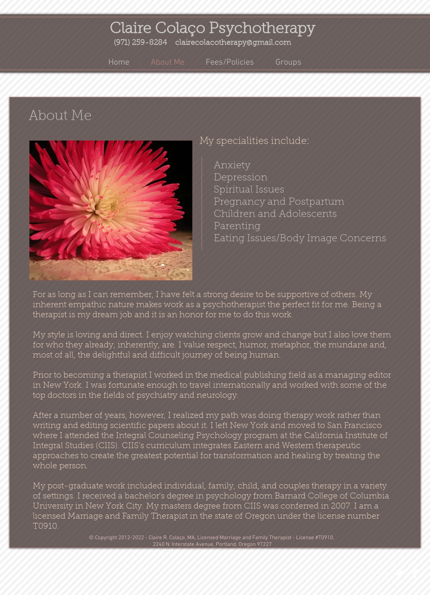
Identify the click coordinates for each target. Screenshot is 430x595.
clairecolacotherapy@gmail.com (233, 43)
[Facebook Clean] (415, 573)
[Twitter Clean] (400, 573)
